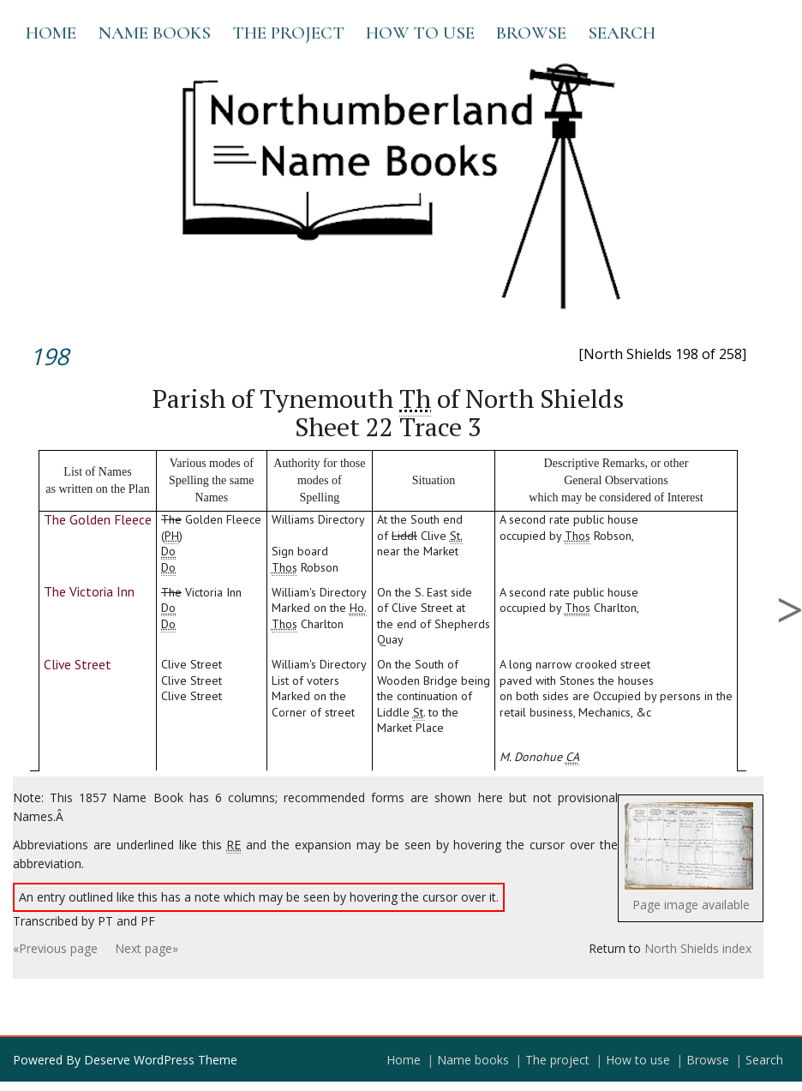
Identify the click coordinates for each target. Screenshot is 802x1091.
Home (51, 33)
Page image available (691, 904)
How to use (420, 33)
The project (288, 33)
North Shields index (697, 948)
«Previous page (55, 948)
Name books (154, 33)
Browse (531, 33)
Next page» (146, 948)
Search (621, 33)
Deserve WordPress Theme (160, 1060)
